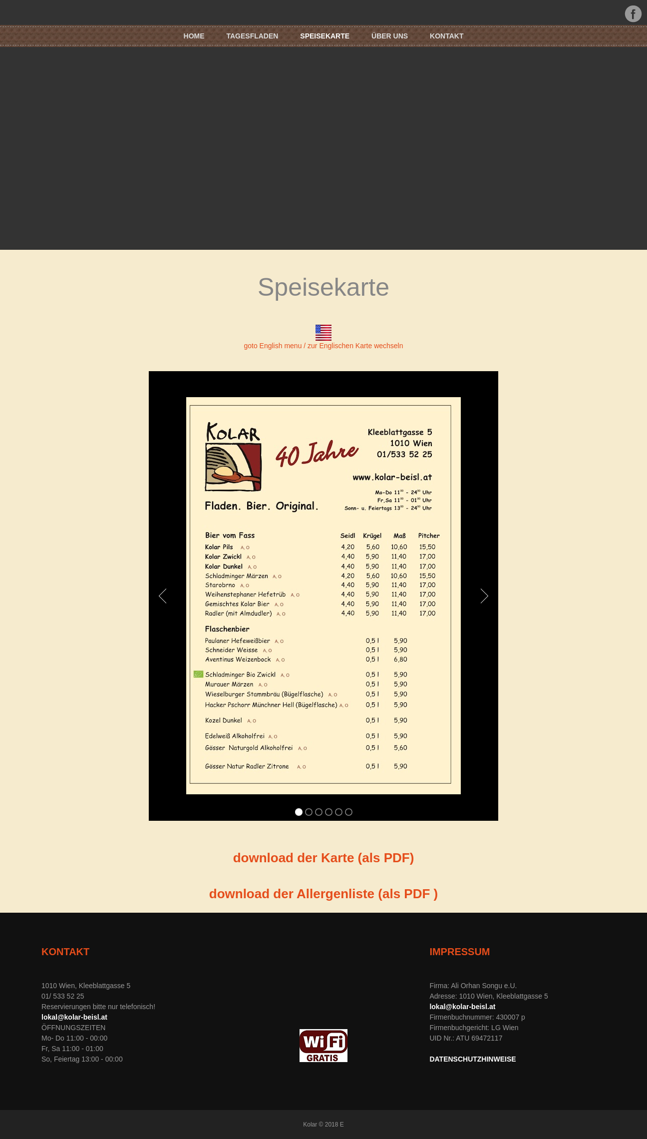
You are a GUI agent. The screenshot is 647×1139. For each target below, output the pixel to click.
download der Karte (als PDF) (323, 857)
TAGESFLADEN (252, 36)
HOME (194, 36)
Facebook (633, 14)
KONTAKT (446, 36)
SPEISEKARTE (324, 36)
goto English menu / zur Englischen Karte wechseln (323, 346)
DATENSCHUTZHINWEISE (472, 1059)
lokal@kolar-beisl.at (74, 1017)
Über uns (389, 36)
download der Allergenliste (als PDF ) (323, 893)
